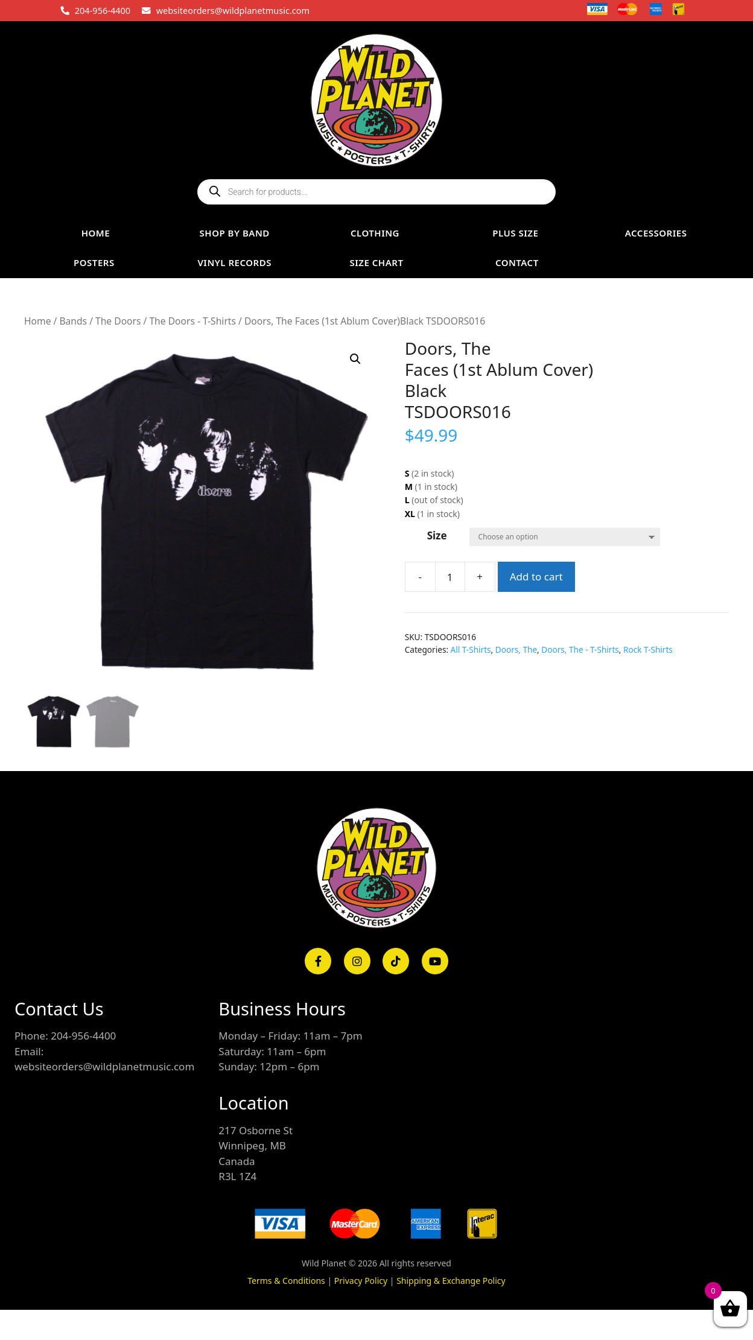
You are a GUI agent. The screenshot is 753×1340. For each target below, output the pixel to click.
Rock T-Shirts (648, 649)
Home (37, 321)
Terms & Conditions (286, 1280)
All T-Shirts (471, 649)
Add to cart (536, 576)
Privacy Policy (360, 1280)
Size (437, 535)
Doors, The (516, 649)
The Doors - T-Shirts (192, 321)
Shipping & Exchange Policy (451, 1280)
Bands (73, 321)
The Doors (118, 321)
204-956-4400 (102, 10)
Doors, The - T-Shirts (580, 649)
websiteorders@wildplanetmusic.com (233, 10)
